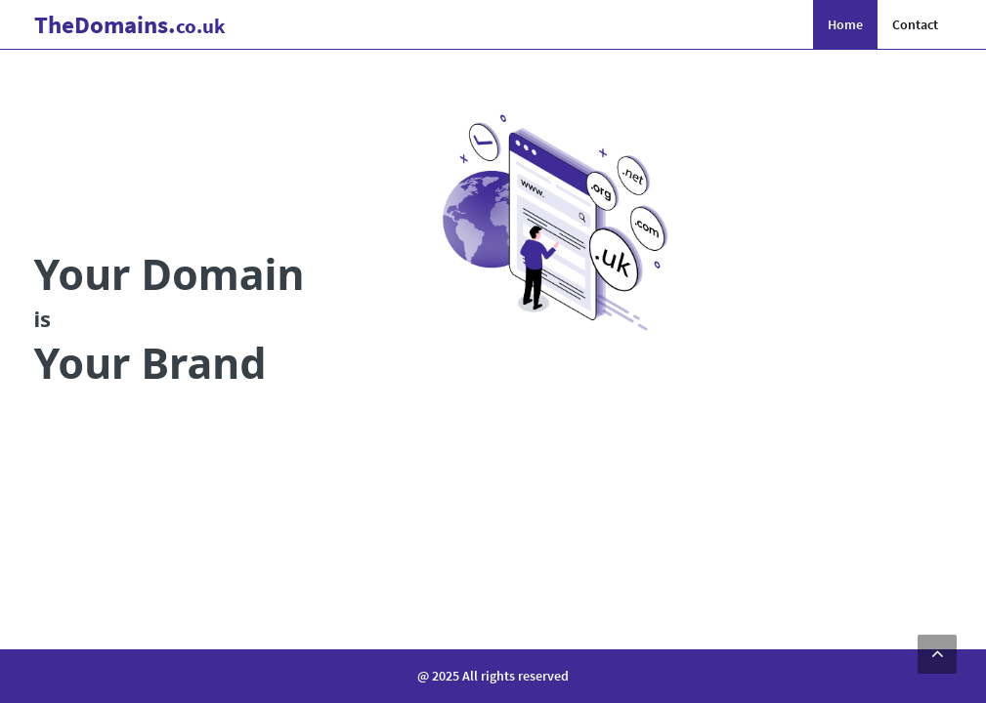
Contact (915, 24)
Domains (130, 24)
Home (845, 24)
